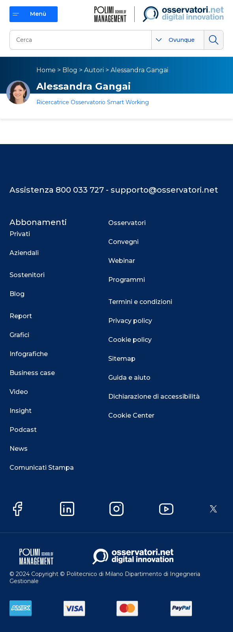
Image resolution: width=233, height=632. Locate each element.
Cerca (213, 39)
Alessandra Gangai (139, 70)
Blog (69, 70)
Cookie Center (131, 415)
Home (46, 70)
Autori (94, 70)
